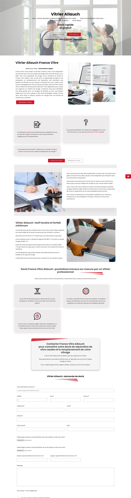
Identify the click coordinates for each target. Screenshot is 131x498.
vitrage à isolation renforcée (104, 130)
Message (65, 444)
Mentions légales (95, 495)
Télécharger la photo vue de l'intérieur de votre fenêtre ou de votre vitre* (65, 407)
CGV (87, 495)
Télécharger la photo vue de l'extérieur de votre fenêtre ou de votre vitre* (65, 418)
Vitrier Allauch (76, 21)
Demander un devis (25, 102)
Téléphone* (40, 377)
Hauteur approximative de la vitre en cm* (30, 425)
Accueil (25, 18)
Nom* (65, 367)
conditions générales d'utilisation (41, 467)
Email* (90, 377)
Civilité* (32, 367)
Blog (78, 495)
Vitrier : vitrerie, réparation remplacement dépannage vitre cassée (54, 18)
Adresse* (65, 387)
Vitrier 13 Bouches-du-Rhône (59, 21)
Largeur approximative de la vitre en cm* (63, 425)
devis (30, 131)
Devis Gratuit (74, 34)
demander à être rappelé (69, 134)
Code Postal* (40, 397)
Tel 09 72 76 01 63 (58, 34)
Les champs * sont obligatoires (27, 460)
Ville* (90, 397)
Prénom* (98, 367)
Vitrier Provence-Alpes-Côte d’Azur (92, 18)
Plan (83, 495)
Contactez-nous (56, 150)
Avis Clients (106, 495)
